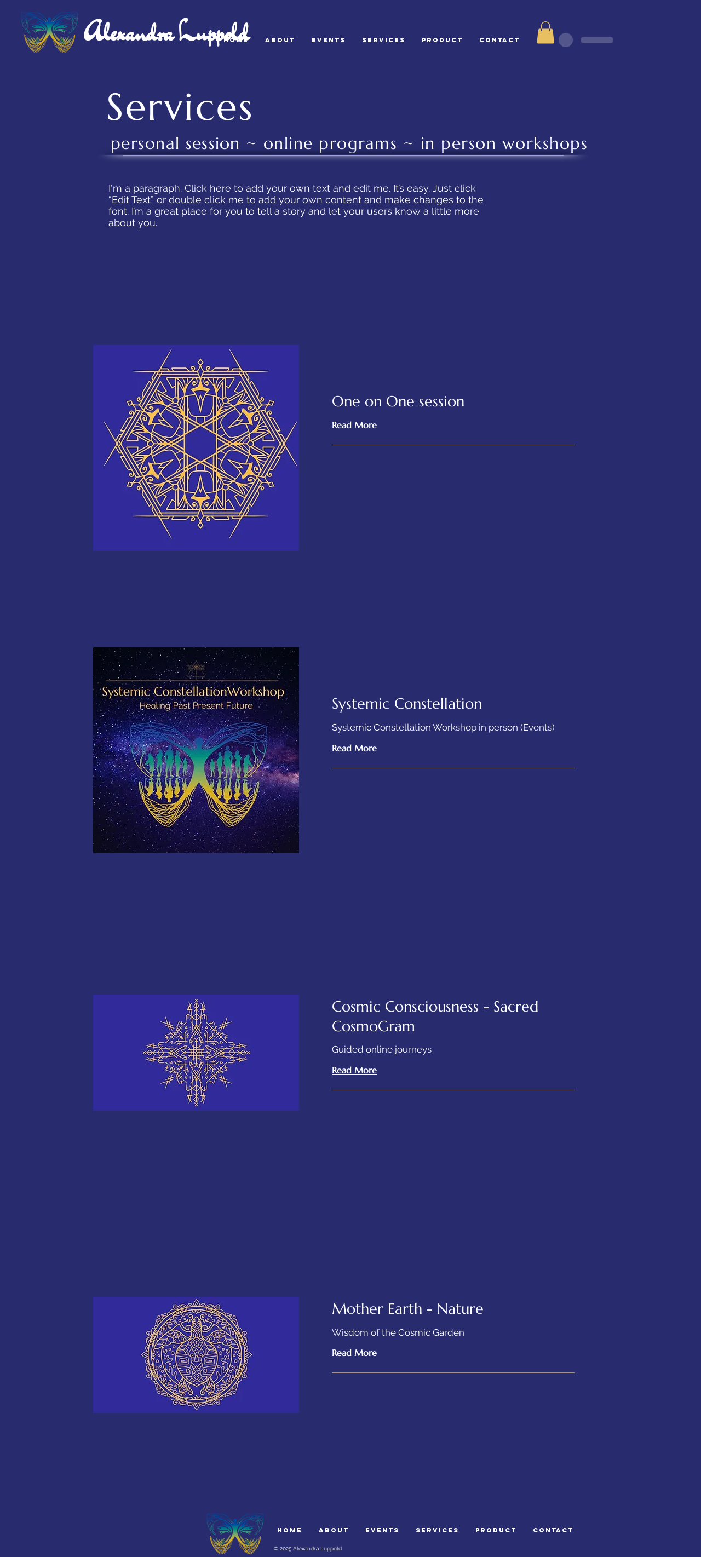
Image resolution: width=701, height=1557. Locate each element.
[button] (545, 32)
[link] (453, 402)
